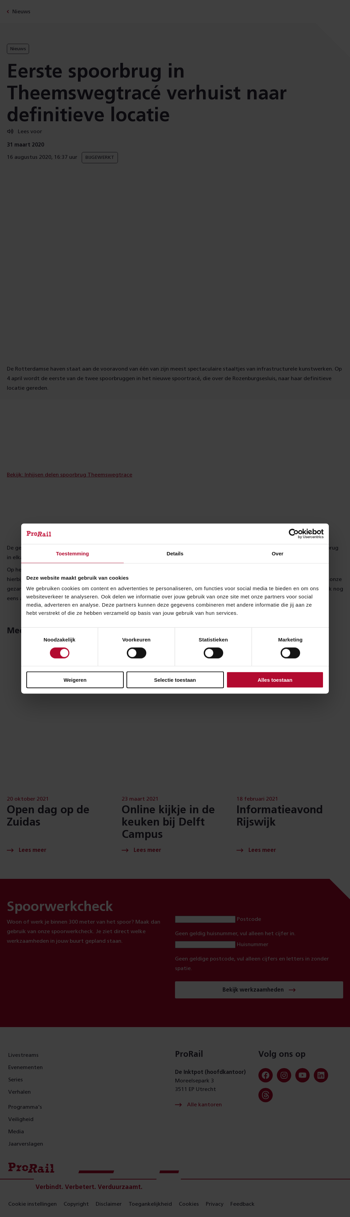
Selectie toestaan (175, 680)
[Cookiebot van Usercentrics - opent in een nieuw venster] (294, 533)
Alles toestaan (275, 680)
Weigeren (75, 680)
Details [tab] (174, 553)
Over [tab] (277, 553)
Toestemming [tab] (72, 553)
